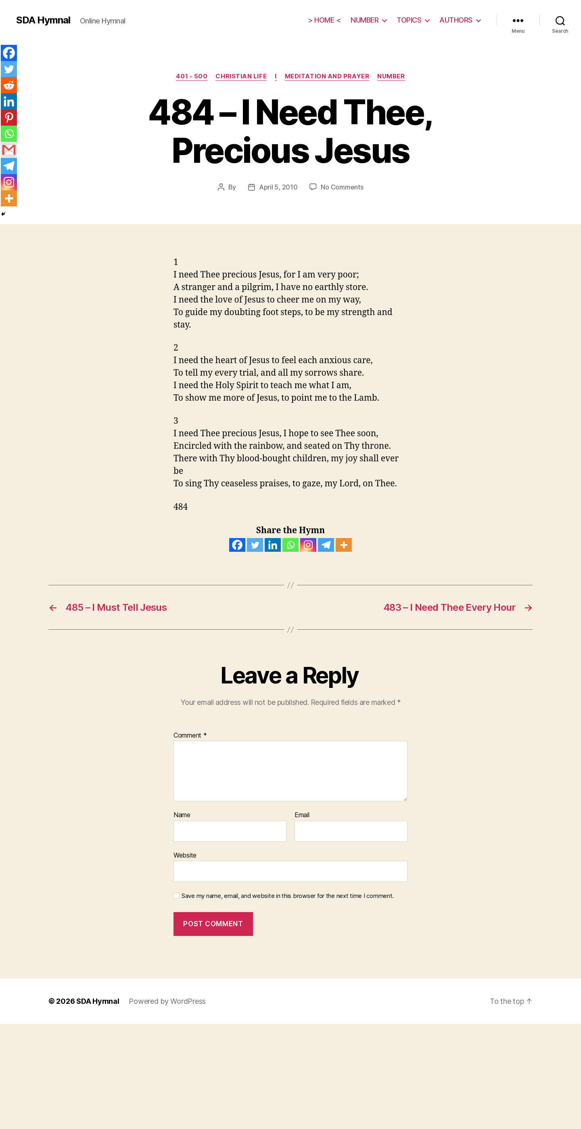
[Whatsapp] (290, 545)
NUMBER (364, 20)
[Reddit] (9, 85)
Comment (190, 735)
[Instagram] (308, 545)
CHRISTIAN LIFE (241, 76)
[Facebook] (237, 545)
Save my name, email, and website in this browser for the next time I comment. (288, 896)
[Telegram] (326, 545)
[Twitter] (255, 545)
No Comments (342, 187)
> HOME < (324, 20)
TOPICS (409, 20)
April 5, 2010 (278, 187)
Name (181, 815)
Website (184, 855)
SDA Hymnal (43, 20)
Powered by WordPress (167, 1001)
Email (302, 815)
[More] (344, 545)
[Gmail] (9, 150)
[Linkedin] (273, 545)
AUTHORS (455, 20)
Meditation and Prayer (327, 76)
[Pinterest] (9, 117)
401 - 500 (191, 76)
